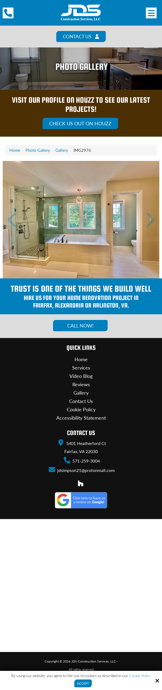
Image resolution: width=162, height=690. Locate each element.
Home (14, 150)
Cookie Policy (140, 676)
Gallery (61, 150)
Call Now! (80, 326)
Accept (83, 683)
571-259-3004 (81, 460)
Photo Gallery (38, 150)
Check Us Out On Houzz (80, 124)
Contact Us (81, 37)
